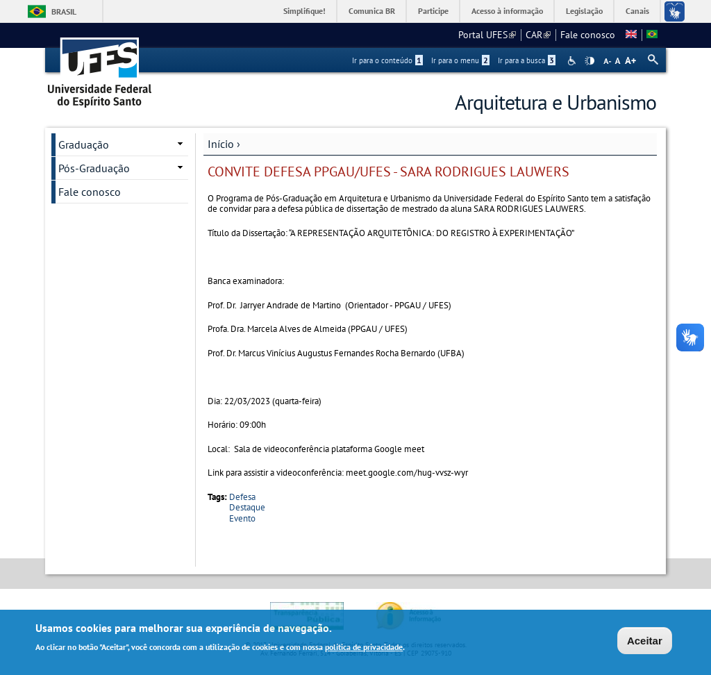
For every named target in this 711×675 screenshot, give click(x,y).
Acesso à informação (507, 11)
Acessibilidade (573, 60)
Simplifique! (304, 11)
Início (221, 144)
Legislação (584, 11)
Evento (242, 518)
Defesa (242, 497)
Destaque (247, 507)
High (589, 61)
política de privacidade (364, 648)
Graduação (83, 144)
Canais (637, 11)
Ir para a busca (526, 60)
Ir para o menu (460, 60)
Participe (433, 11)
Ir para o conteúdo (387, 60)
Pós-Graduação (94, 168)
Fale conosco (587, 34)
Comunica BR (372, 11)
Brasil (63, 11)
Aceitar (644, 642)
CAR (538, 34)
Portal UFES (487, 34)
